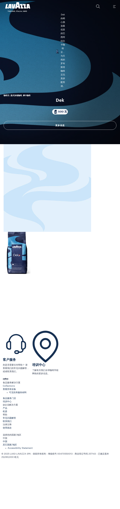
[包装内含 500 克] (60, 140)
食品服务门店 (9, 450)
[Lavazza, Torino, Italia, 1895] (15, 7)
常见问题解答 (9, 470)
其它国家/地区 (10, 497)
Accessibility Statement (20, 500)
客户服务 (9, 412)
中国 (5, 494)
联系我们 (7, 473)
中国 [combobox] (5, 490)
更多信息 (60, 154)
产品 (5, 460)
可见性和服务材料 (18, 445)
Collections (9, 438)
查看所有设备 (9, 441)
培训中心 (38, 417)
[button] (97, 6)
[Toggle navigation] (114, 6)
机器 (5, 464)
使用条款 (7, 480)
